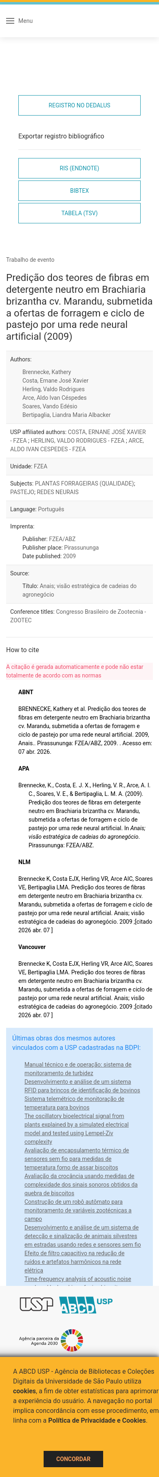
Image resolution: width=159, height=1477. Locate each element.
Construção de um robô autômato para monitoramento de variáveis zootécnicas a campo (78, 1210)
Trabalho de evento (30, 259)
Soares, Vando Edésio (49, 406)
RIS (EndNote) (79, 168)
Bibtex (79, 190)
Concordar (73, 1459)
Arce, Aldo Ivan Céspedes (54, 397)
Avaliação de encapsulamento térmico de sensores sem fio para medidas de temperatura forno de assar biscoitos (76, 1159)
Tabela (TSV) (79, 213)
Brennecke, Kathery (46, 372)
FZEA (40, 466)
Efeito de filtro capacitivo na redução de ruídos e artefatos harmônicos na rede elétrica (74, 1262)
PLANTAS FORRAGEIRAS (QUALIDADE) (84, 483)
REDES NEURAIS (57, 492)
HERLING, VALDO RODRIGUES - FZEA (78, 440)
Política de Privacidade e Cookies (97, 1420)
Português (51, 509)
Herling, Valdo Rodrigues (53, 389)
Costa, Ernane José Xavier (55, 380)
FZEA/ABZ (62, 539)
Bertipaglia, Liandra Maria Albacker (66, 415)
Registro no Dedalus (79, 105)
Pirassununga (81, 547)
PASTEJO (22, 492)
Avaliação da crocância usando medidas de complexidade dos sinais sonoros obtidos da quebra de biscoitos (81, 1184)
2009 (69, 556)
